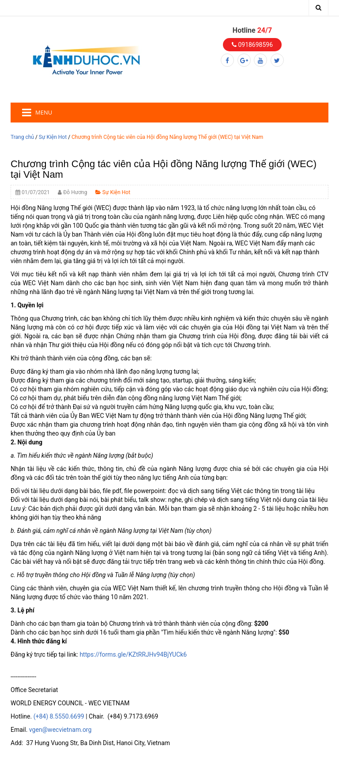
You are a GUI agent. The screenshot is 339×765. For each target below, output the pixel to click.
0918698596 (252, 44)
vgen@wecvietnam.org (60, 729)
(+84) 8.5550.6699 (59, 716)
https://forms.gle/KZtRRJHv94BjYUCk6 (133, 654)
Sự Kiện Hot (53, 137)
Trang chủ (22, 137)
